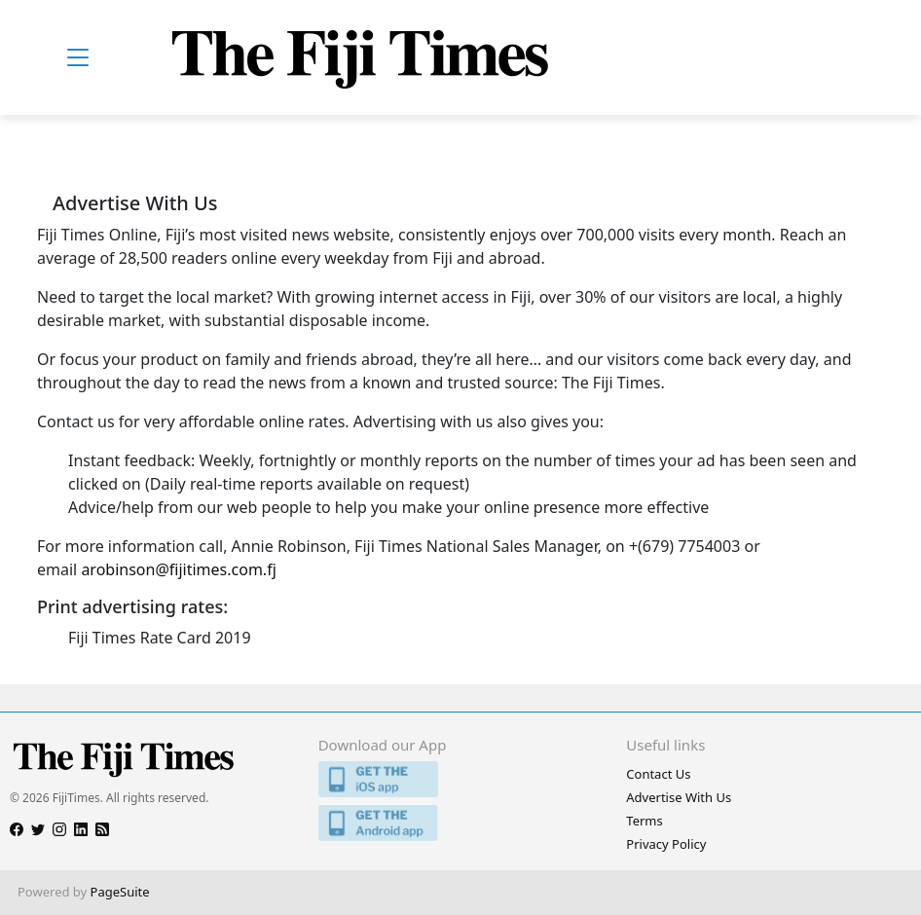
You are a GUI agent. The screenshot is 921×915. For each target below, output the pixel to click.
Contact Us (658, 774)
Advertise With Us (678, 797)
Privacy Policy (666, 844)
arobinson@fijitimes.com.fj (178, 569)
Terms (644, 820)
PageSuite (120, 891)
